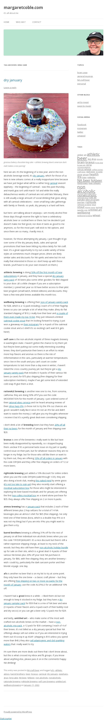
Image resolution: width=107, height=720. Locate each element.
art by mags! (83, 102)
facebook (81, 124)
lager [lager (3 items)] (84, 177)
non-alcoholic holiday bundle (54, 547)
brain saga (82, 72)
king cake (13, 677)
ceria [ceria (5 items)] (89, 164)
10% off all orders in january (49, 458)
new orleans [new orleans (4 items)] (94, 183)
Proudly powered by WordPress (18, 712)
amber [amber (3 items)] (80, 155)
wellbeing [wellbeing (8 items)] (83, 212)
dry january (13, 80)
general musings (85, 76)
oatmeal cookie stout (14, 320)
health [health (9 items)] (93, 174)
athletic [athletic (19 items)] (93, 154)
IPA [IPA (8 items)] (79, 177)
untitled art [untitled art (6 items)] (95, 209)
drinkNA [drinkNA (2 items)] (99, 172)
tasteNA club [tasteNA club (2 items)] (82, 210)
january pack (33, 506)
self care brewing (46, 681)
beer (28, 674)
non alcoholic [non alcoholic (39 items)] (86, 189)
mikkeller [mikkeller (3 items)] (91, 177)
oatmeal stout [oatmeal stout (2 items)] (83, 198)
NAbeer (31, 677)
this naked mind (43, 480)
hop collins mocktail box (24, 495)
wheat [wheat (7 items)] (96, 215)
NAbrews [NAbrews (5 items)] (82, 183)
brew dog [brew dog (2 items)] (99, 163)
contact (36, 22)
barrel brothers (18, 674)
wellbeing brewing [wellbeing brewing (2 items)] (84, 216)
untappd (81, 135)
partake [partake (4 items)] (81, 199)
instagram (82, 128)
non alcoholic (42, 677)
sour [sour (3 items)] (94, 204)
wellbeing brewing (12, 685)
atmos (7, 674)
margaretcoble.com (23, 7)
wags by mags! (84, 106)
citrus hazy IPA (16, 406)
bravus (34, 674)
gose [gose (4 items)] (79, 174)
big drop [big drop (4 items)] (92, 159)
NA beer (23, 677)
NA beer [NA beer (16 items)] (83, 180)
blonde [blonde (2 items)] (100, 159)
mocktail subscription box (16, 488)
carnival (53, 183)
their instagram (31, 324)
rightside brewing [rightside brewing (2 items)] (84, 205)
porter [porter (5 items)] (81, 202)
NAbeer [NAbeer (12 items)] (96, 180)
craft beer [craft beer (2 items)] (81, 172)
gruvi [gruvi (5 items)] (86, 174)
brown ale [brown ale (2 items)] (81, 165)
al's (52, 670)
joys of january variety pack (54, 302)
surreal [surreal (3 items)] (99, 207)
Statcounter (6, 718)
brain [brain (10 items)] (81, 162)
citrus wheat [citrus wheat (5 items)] (84, 169)
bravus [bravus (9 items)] (90, 162)
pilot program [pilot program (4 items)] (92, 199)
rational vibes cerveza (19, 402)
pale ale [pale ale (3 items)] (92, 197)
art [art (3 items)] (85, 155)
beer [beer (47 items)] (82, 158)
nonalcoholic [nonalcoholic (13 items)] (87, 195)
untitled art (61, 681)
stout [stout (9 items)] (81, 207)
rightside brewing (29, 681)
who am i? (21, 22)
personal (81, 83)
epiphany (63, 674)
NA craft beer (33, 670)
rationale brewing (12, 681)
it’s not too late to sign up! (17, 484)
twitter (80, 132)
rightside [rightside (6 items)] (90, 202)
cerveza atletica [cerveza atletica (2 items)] (83, 167)
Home (6, 22)
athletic (58, 670)
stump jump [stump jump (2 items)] (90, 207)
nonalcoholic (55, 677)
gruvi (6, 677)
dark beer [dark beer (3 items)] (90, 171)
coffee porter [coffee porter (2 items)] (97, 170)
